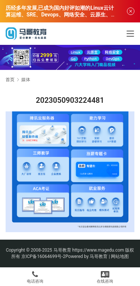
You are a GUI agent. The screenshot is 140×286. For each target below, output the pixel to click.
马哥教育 (62, 250)
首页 (10, 79)
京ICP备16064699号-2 (43, 256)
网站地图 (120, 256)
